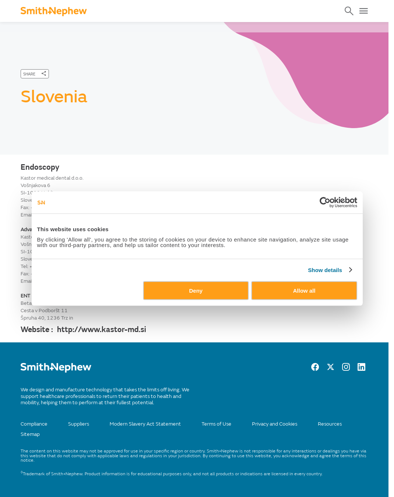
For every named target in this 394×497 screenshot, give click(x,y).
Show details (325, 270)
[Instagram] (346, 369)
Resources (330, 424)
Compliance (34, 424)
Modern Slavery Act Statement (145, 424)
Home (28, 28)
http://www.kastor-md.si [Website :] (101, 329)
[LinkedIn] (361, 369)
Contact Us (60, 28)
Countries (97, 28)
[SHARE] (35, 73)
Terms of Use (216, 424)
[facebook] (315, 369)
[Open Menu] (363, 11)
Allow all (304, 290)
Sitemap (30, 434)
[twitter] (330, 369)
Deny (196, 290)
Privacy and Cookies (274, 424)
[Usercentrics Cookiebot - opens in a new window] (325, 202)
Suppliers (78, 424)
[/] (56, 371)
